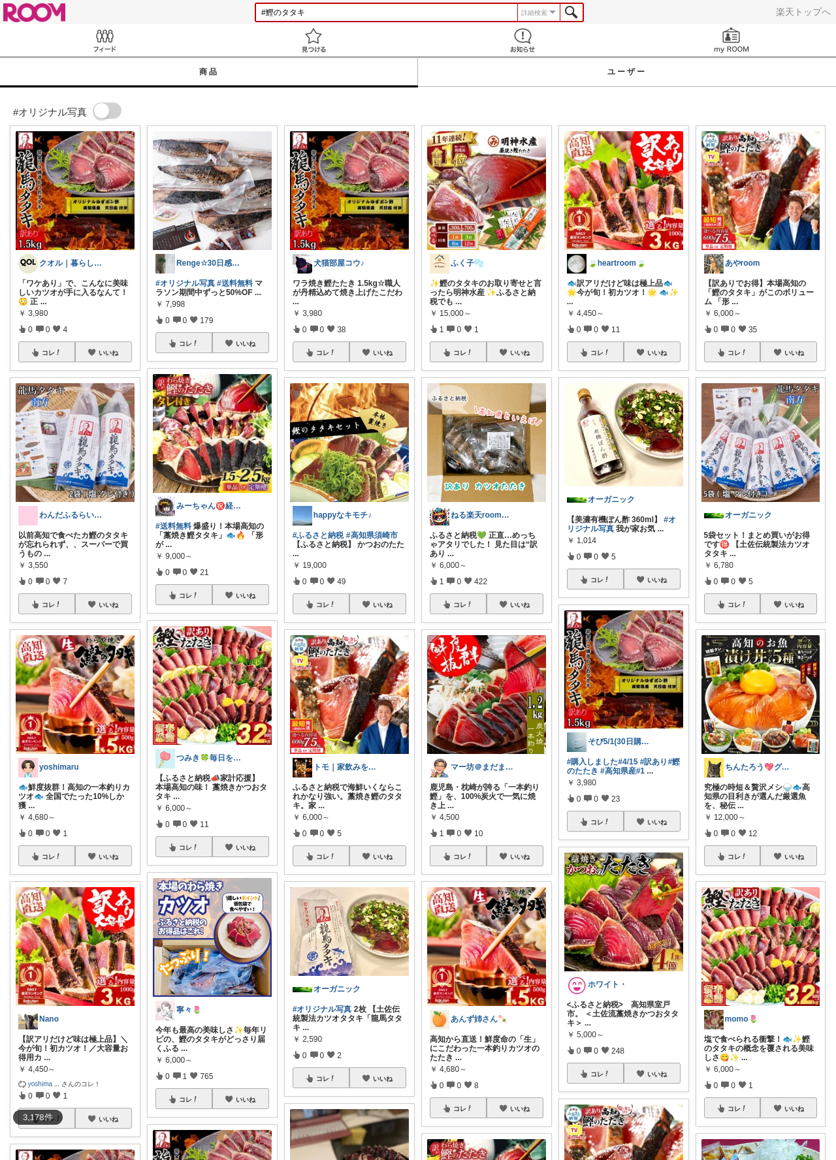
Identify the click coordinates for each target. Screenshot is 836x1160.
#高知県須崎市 (372, 535)
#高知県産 (618, 771)
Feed (104, 40)
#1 (640, 771)
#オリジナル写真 (185, 283)
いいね (108, 352)
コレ (51, 352)
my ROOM (731, 40)
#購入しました (593, 761)
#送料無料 (235, 283)
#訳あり (654, 761)
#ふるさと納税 (318, 535)
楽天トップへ (803, 12)
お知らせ (522, 40)
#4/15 (627, 761)
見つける (313, 40)
